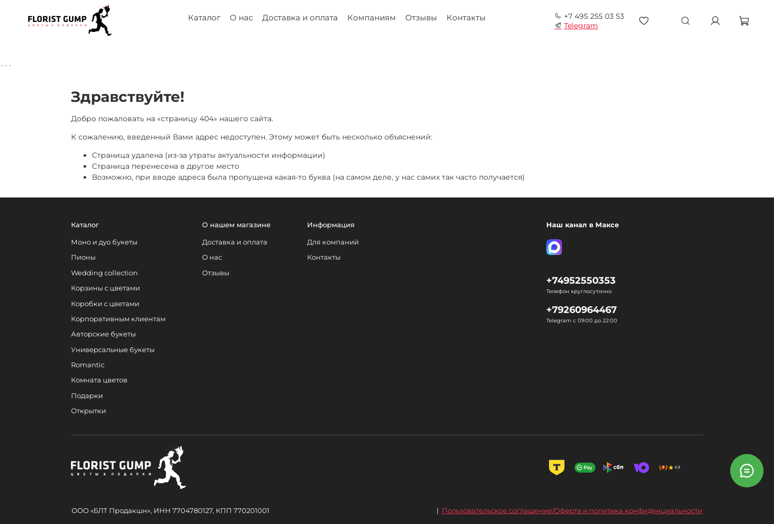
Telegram (576, 25)
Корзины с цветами (105, 288)
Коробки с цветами (105, 304)
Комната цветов (99, 380)
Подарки (87, 396)
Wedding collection (104, 273)
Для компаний (333, 242)
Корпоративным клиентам (118, 319)
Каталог (204, 17)
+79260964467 (581, 310)
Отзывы (421, 17)
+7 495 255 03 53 (589, 16)
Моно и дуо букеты (104, 242)
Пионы (83, 257)
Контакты (466, 17)
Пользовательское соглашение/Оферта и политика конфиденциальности (572, 510)
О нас (241, 17)
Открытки (88, 411)
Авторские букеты (103, 334)
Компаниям (371, 17)
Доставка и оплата (300, 17)
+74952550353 (581, 280)
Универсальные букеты (113, 350)
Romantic (87, 365)
